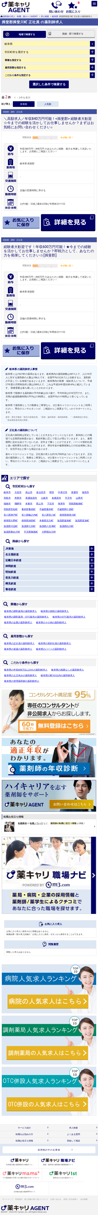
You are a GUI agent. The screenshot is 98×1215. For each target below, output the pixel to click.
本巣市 (28, 503)
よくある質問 (73, 1134)
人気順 (47, 104)
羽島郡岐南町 (76, 503)
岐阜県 (55, 16)
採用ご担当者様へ (70, 1199)
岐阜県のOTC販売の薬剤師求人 (69, 617)
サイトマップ (7, 1199)
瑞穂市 (7, 503)
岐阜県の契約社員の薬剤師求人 (54, 643)
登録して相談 (73, 1141)
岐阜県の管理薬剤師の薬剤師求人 (21, 681)
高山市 (28, 492)
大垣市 (18, 492)
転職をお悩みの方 (24, 1134)
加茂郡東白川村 (12, 532)
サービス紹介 (24, 1128)
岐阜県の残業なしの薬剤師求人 (67, 670)
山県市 (79, 498)
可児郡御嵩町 (31, 532)
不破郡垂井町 (46, 509)
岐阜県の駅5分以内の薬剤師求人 (58, 675)
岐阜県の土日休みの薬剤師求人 (20, 675)
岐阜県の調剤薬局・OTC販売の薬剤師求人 (26, 617)
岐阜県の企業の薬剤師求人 (18, 622)
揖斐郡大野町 (11, 520)
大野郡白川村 (49, 532)
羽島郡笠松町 (11, 509)
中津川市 (62, 492)
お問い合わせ (56, 1199)
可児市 (68, 498)
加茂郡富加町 (82, 520)
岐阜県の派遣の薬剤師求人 (18, 649)
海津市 (61, 503)
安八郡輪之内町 (30, 515)
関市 (51, 492)
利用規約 (19, 1199)
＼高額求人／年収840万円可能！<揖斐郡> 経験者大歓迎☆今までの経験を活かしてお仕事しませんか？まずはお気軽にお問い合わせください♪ (49, 123)
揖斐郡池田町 (29, 520)
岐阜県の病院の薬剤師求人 (55, 611)
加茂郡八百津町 (47, 526)
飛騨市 (18, 503)
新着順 (23, 104)
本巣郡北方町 (46, 520)
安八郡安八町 (49, 515)
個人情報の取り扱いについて (36, 1199)
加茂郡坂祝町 (64, 520)
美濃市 (74, 492)
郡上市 (39, 503)
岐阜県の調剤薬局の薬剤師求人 (20, 611)
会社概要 (84, 1199)
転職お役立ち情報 (24, 1141)
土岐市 (44, 498)
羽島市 (7, 498)
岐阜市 (7, 492)
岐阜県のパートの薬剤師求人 (51, 649)
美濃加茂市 (31, 498)
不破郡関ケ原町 (65, 509)
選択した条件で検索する (49, 84)
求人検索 (45, 16)
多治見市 (41, 492)
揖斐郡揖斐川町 (68, 515)
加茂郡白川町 (67, 526)
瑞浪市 (85, 492)
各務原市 (56, 498)
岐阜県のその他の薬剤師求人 (51, 622)
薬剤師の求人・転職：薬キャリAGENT (20, 16)
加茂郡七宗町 (29, 526)
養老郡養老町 (29, 509)
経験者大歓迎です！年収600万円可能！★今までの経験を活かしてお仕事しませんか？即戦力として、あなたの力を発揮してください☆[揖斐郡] (49, 251)
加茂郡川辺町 (11, 526)
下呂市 (50, 503)
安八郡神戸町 (11, 515)
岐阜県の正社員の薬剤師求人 (19, 643)
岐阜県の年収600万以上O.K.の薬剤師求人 (25, 670)
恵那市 (18, 498)
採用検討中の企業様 (49, 1150)
